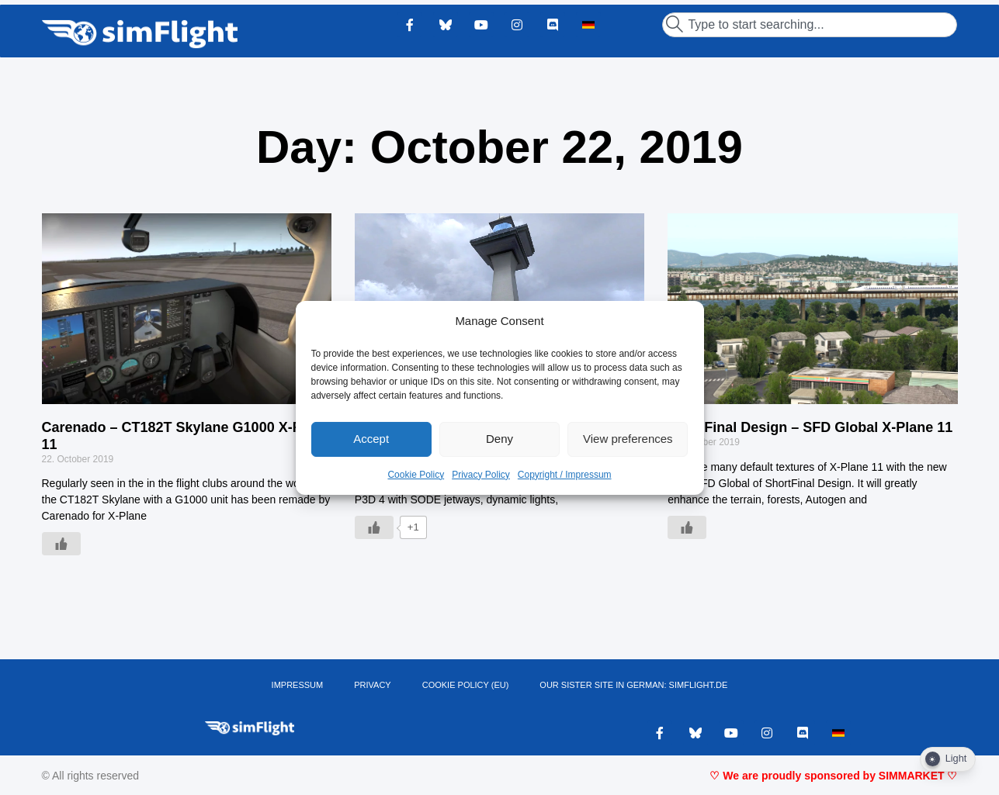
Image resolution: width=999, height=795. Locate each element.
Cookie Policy (415, 474)
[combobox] (809, 24)
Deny (499, 438)
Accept (371, 438)
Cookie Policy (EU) (465, 685)
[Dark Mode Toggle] (948, 759)
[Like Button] (61, 543)
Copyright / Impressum (565, 474)
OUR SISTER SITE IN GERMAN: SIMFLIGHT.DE (633, 685)
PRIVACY (372, 685)
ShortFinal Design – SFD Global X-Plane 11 (810, 427)
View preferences (628, 438)
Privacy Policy (481, 474)
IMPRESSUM (298, 685)
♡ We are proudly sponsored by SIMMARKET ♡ (833, 775)
